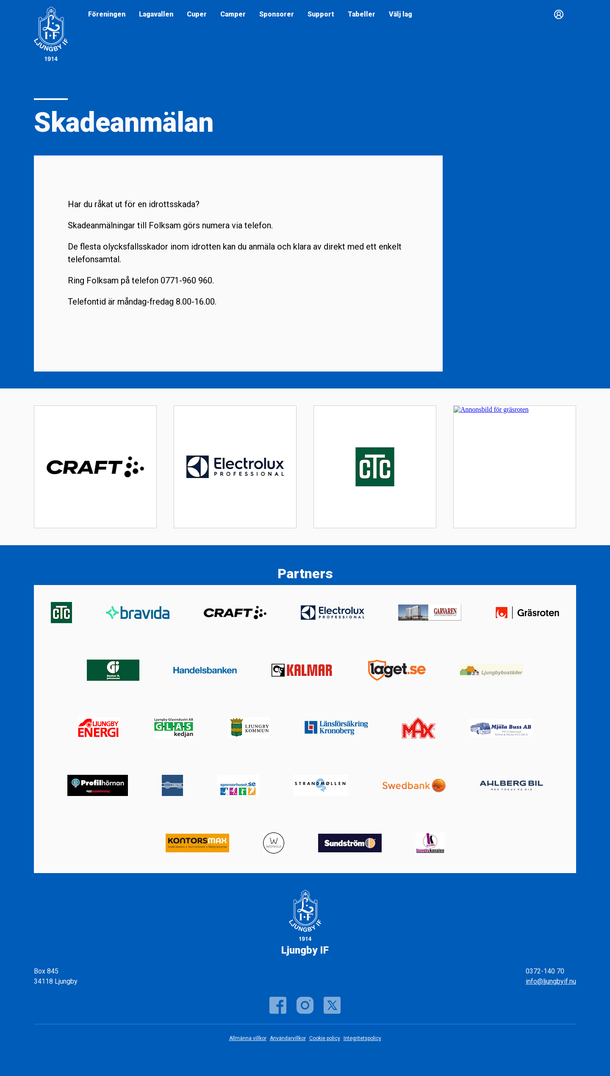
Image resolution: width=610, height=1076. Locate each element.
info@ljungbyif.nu (551, 981)
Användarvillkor (288, 1038)
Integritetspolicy (362, 1038)
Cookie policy (324, 1038)
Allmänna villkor (247, 1038)
